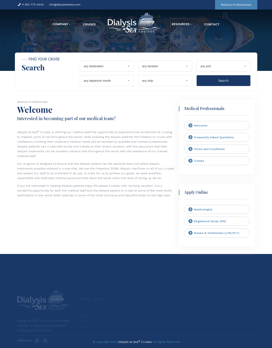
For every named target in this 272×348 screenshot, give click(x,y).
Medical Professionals (236, 4)
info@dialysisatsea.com (64, 4)
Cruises (89, 24)
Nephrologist (200, 209)
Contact (211, 24)
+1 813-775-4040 (31, 4)
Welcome (197, 125)
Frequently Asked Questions (211, 137)
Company (62, 24)
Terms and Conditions (206, 149)
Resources (182, 24)
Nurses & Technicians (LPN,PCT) (213, 233)
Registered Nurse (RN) (207, 221)
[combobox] (107, 66)
